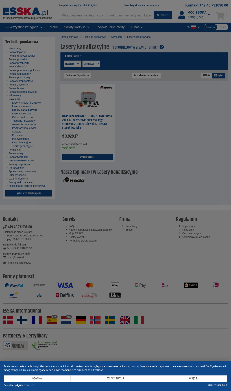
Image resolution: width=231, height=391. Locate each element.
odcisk (210, 385)
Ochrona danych (220, 385)
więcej (194, 378)
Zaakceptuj (115, 378)
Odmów (37, 378)
